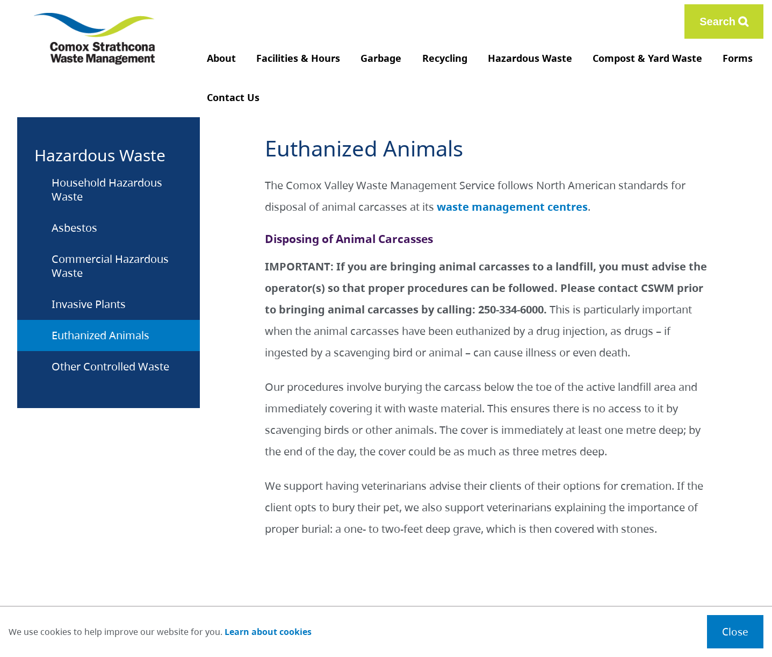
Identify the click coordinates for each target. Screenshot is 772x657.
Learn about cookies (268, 632)
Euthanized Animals (100, 335)
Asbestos (74, 227)
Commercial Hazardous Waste (110, 266)
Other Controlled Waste (110, 366)
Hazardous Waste (530, 58)
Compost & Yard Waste (647, 58)
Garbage (380, 58)
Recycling (444, 58)
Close (735, 631)
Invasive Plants (89, 304)
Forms (738, 58)
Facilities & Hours (298, 58)
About (221, 58)
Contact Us (233, 97)
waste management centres (512, 206)
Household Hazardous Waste (107, 189)
